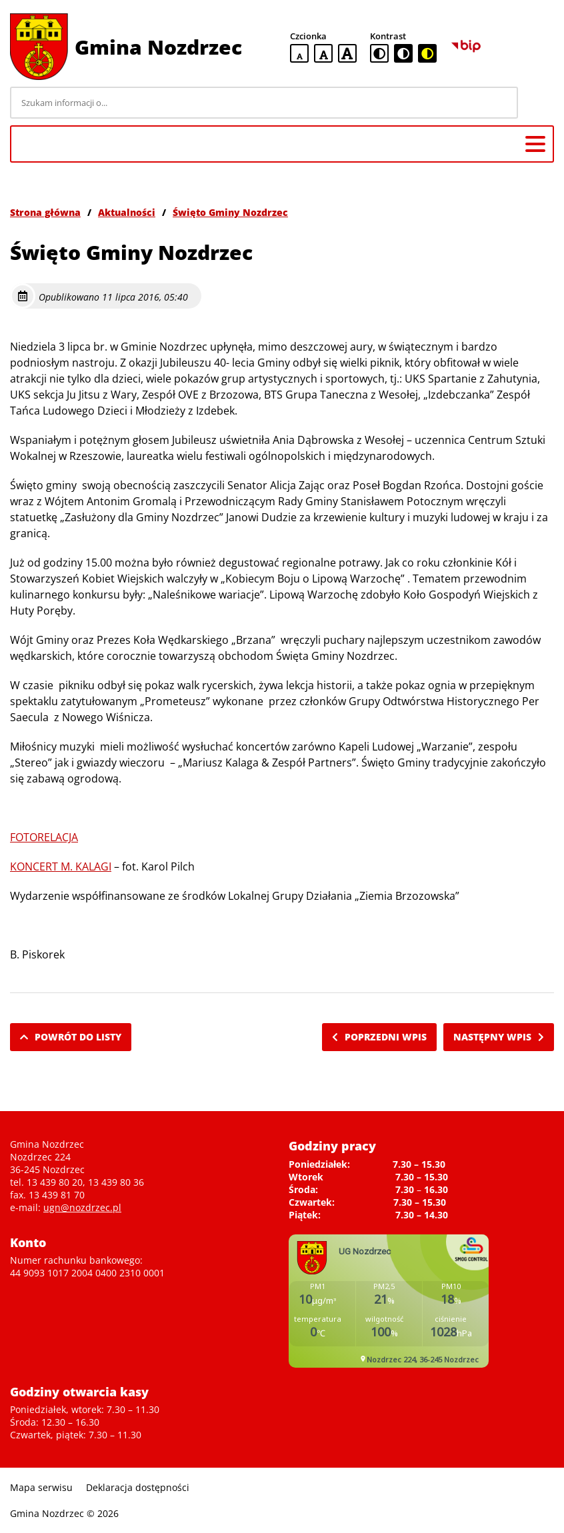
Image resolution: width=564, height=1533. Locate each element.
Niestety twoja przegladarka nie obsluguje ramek (389, 1301)
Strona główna (45, 212)
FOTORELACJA (44, 837)
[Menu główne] (535, 144)
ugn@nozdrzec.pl (82, 1207)
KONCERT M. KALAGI (60, 866)
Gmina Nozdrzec (158, 47)
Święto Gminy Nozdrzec (230, 212)
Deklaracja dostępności (137, 1487)
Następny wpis (498, 1036)
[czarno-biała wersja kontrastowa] (403, 53)
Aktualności (126, 212)
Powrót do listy (70, 1036)
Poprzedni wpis (379, 1036)
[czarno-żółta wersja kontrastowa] (427, 53)
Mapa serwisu (41, 1487)
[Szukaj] (538, 103)
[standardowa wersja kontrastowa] (379, 53)
